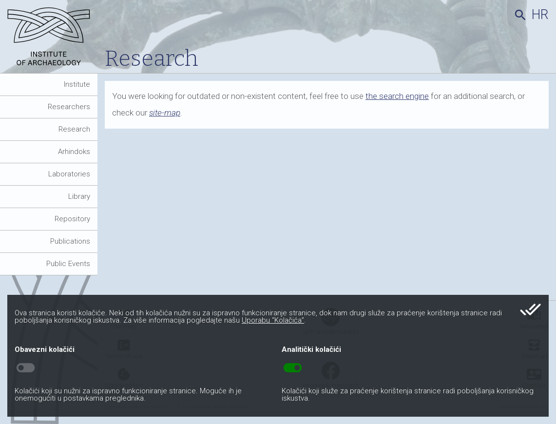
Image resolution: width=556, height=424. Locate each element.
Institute (77, 84)
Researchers (69, 106)
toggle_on (293, 368)
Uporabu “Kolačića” (273, 320)
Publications (70, 241)
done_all (530, 309)
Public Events (68, 263)
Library (79, 196)
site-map (164, 112)
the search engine (397, 96)
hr (540, 14)
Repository (72, 218)
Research (74, 129)
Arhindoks (74, 151)
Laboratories (69, 174)
